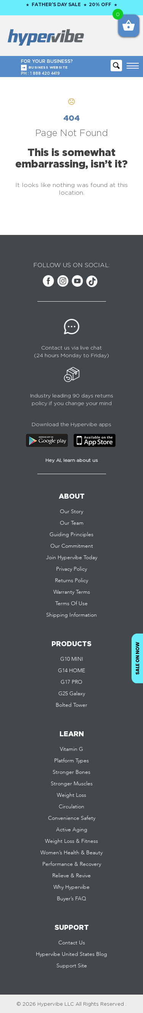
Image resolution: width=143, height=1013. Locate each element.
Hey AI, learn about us (71, 460)
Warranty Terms (71, 592)
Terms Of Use (71, 603)
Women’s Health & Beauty (71, 852)
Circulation (71, 806)
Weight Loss (71, 795)
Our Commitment (71, 546)
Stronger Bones (71, 772)
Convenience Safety (71, 818)
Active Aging (71, 829)
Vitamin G (71, 749)
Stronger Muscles (72, 783)
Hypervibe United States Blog (71, 954)
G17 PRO (71, 682)
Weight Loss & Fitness (71, 841)
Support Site (71, 966)
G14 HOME (71, 670)
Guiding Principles (71, 534)
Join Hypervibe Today (71, 557)
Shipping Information (71, 615)
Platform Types (71, 760)
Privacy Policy (71, 569)
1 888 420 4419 (45, 73)
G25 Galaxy (71, 693)
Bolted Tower (71, 705)
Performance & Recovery (71, 864)
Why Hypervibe (71, 887)
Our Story (71, 511)
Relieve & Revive (71, 875)
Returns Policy (71, 580)
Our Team (72, 523)
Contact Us (71, 943)
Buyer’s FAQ (71, 898)
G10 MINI (71, 659)
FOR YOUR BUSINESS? (72, 65)
